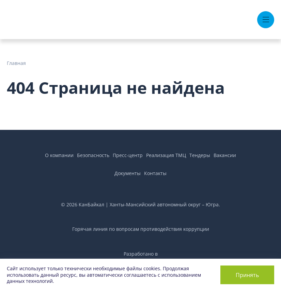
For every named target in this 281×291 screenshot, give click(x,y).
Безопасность (93, 155)
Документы (127, 173)
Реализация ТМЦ (166, 155)
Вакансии (225, 155)
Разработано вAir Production (141, 257)
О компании (59, 155)
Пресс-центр (128, 155)
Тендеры (199, 155)
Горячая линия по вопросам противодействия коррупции (140, 229)
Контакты (155, 173)
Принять (247, 275)
